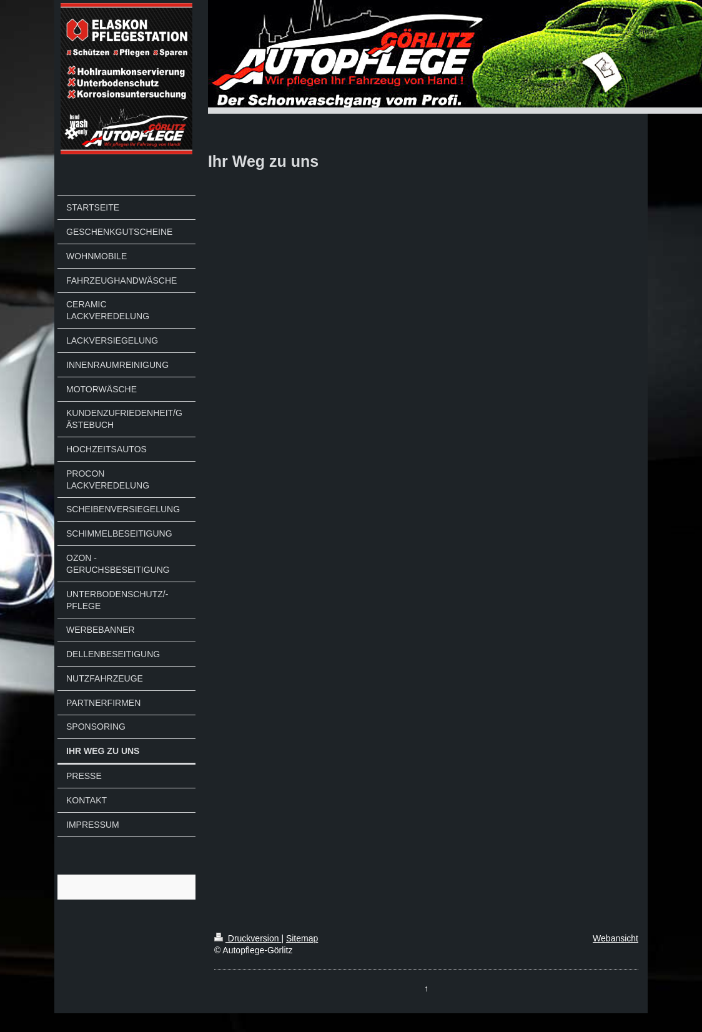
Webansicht (615, 938)
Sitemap (302, 938)
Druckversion (247, 938)
